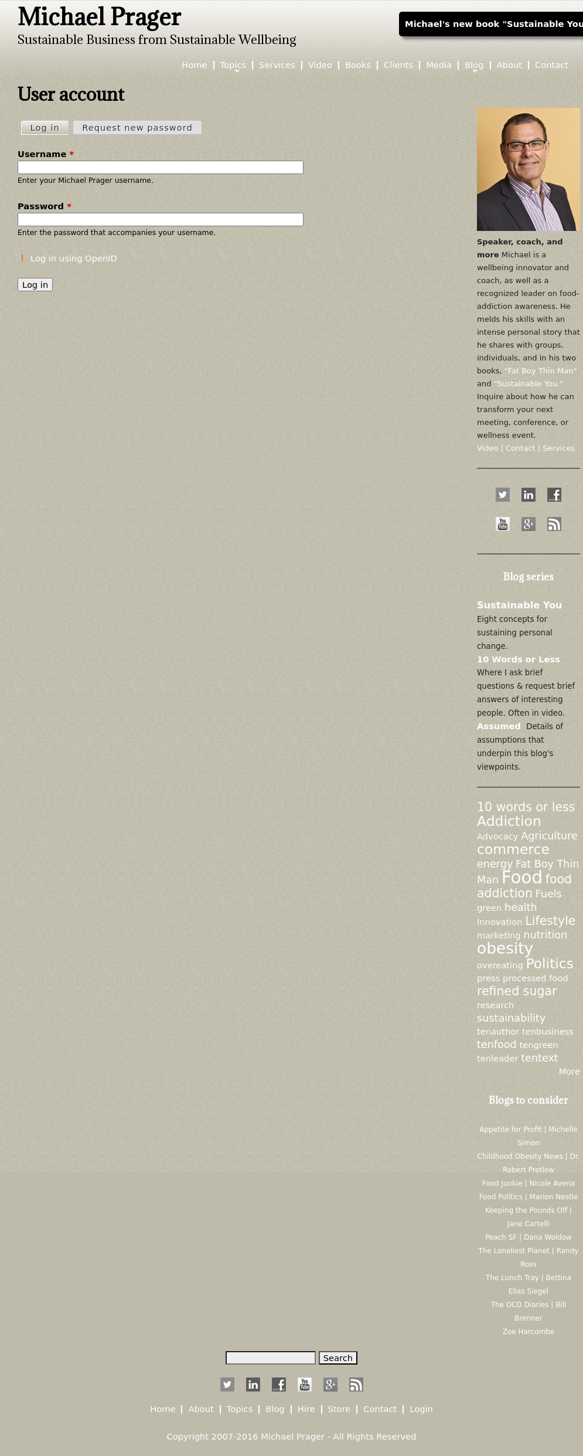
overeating (500, 965)
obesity (505, 948)
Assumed (499, 726)
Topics (233, 65)
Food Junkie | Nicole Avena (528, 1183)
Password (44, 206)
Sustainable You (519, 605)
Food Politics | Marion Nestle (528, 1197)
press (488, 978)
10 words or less (526, 807)
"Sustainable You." (529, 383)
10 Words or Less (518, 659)
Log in (49, 126)
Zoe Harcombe (528, 1332)
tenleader (497, 1058)
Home (194, 65)
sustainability (511, 1018)
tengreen (538, 1045)
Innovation (500, 922)
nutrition (545, 935)
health (520, 907)
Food (522, 877)
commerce (513, 849)
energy (495, 864)
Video (320, 65)
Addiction (509, 821)
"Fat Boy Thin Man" (540, 370)
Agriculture (549, 836)
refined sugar (517, 991)
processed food (535, 978)
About (509, 65)
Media (439, 65)
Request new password (137, 127)
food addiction (524, 886)
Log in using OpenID (73, 258)
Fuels (549, 894)
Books (358, 65)
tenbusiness (548, 1031)
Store (339, 1409)
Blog (474, 65)
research (495, 1005)
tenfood (497, 1044)
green (489, 908)
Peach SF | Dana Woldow (528, 1237)
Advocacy (497, 836)
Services (277, 65)
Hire (306, 1409)
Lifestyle (550, 921)
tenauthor (498, 1031)
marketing (499, 935)
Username (46, 154)
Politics (550, 963)
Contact (551, 65)
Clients (398, 65)
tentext (539, 1058)
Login (421, 1409)
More (569, 1071)
